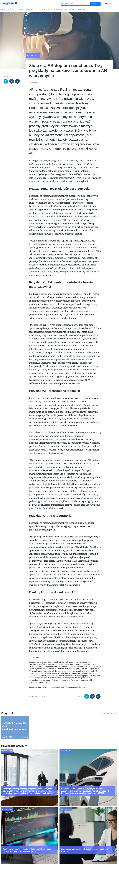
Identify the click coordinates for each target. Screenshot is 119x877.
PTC (86, 247)
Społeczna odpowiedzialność (49, 9)
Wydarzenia (70, 9)
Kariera (29, 9)
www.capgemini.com (55, 687)
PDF (43, 696)
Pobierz (24, 737)
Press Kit (107, 4)
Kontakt (82, 9)
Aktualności (7, 9)
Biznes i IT (19, 9)
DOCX (52, 696)
